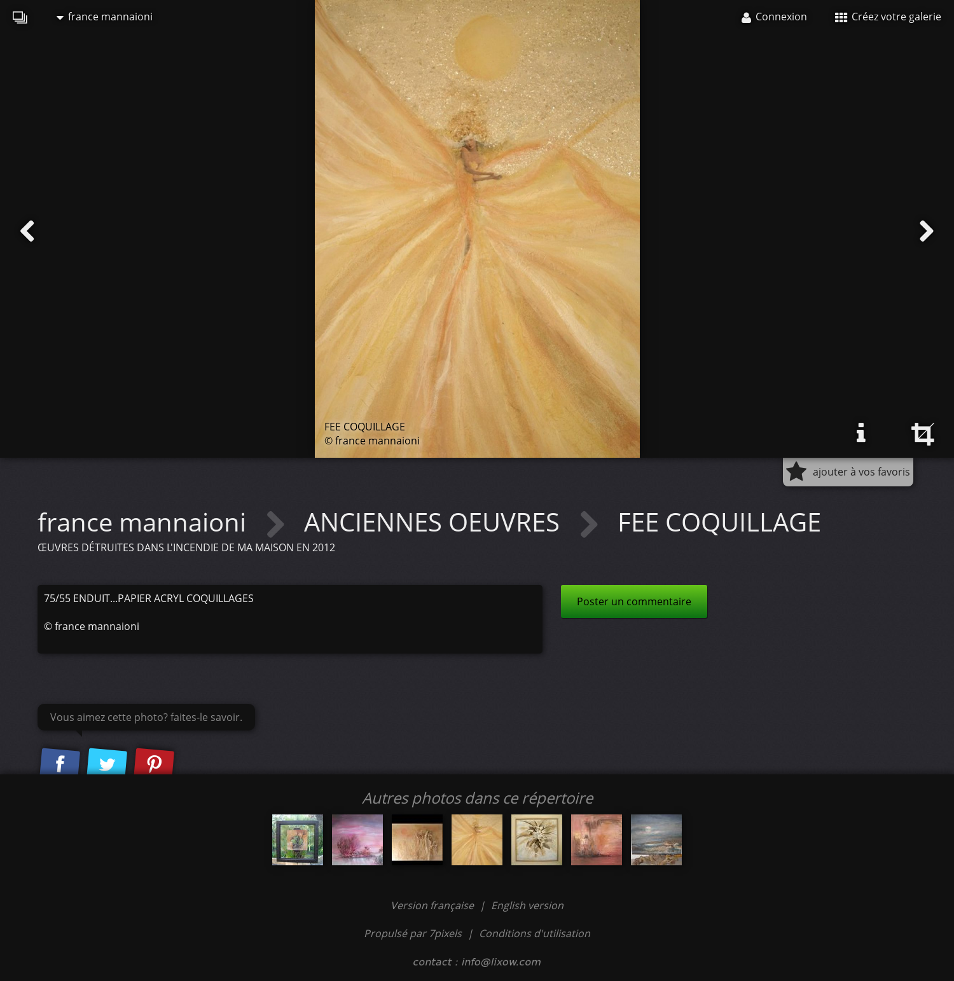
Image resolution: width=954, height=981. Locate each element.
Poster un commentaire (634, 601)
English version (527, 905)
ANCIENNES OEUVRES (435, 521)
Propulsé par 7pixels (413, 933)
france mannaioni (105, 17)
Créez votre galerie (888, 17)
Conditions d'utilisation (534, 933)
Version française (433, 905)
